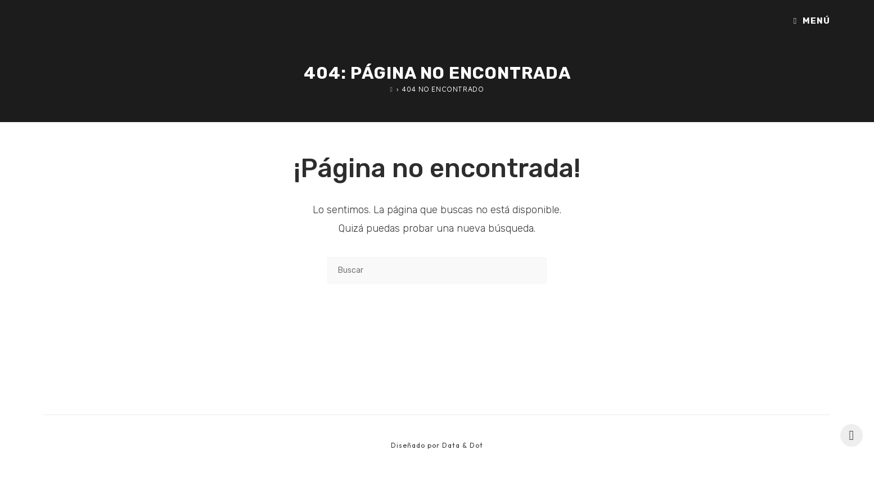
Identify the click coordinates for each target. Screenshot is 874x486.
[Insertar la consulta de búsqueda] (437, 270)
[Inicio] (391, 89)
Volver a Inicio (437, 329)
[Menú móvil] (812, 21)
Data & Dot (462, 445)
